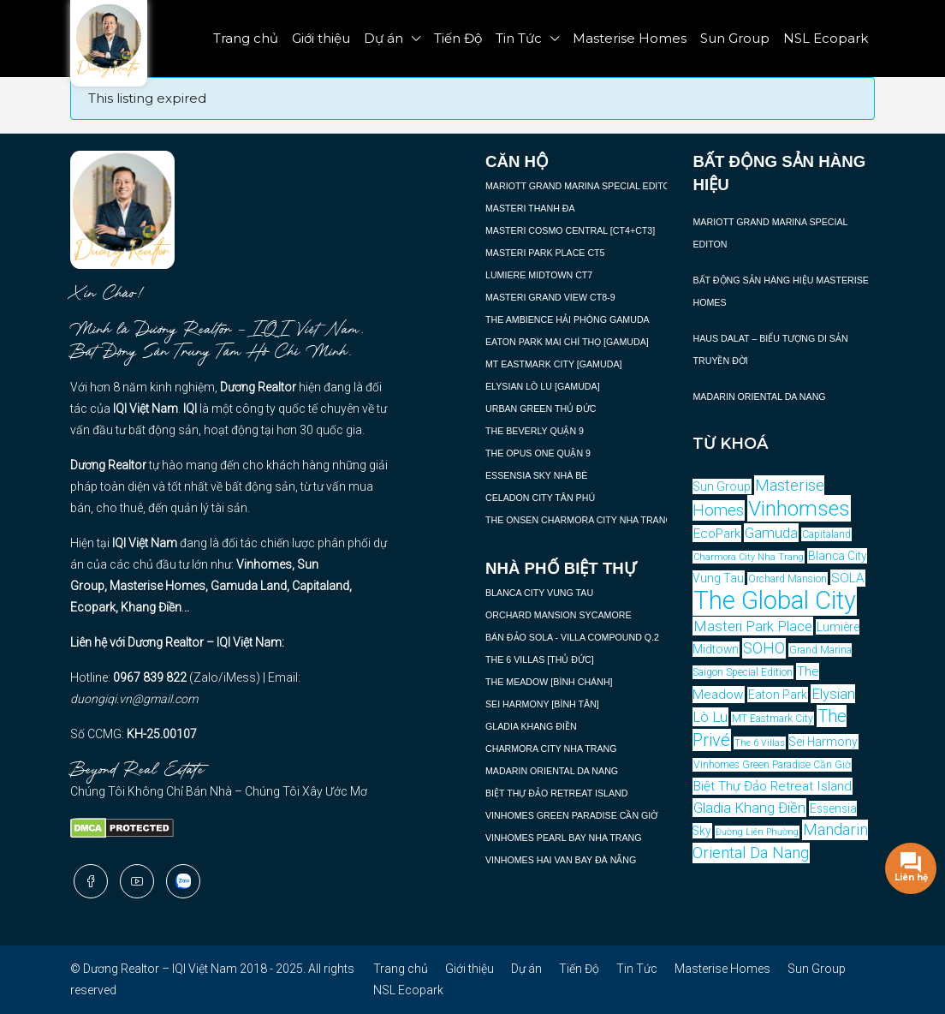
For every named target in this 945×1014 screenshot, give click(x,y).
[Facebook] (91, 881)
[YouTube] (137, 881)
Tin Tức (519, 38)
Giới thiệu (321, 38)
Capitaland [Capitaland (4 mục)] (826, 534)
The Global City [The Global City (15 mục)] (774, 600)
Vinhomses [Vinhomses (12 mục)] (799, 508)
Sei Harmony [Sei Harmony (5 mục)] (823, 742)
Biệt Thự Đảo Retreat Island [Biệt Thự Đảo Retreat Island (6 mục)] (772, 786)
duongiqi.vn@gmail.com (134, 699)
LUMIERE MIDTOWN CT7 (538, 275)
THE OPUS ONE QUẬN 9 (538, 453)
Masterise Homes (629, 38)
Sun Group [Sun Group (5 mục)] (722, 486)
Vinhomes (264, 564)
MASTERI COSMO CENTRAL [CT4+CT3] (570, 230)
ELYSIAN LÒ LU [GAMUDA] (542, 386)
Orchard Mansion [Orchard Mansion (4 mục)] (787, 579)
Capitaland (320, 586)
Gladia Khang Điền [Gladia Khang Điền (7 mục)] (749, 807)
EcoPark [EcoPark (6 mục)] (716, 533)
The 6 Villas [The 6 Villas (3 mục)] (759, 743)
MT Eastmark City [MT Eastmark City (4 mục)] (772, 719)
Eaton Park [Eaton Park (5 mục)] (777, 694)
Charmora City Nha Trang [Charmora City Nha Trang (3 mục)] (748, 557)
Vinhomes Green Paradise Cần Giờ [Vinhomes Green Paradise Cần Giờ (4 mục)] (772, 765)
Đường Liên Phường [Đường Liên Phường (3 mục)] (757, 832)
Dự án (383, 38)
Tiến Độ (458, 38)
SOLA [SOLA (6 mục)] (848, 578)
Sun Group (735, 38)
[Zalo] (183, 881)
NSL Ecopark (825, 38)
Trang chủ (245, 38)
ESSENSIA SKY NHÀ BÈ (536, 475)
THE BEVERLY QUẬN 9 (534, 431)
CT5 (594, 253)
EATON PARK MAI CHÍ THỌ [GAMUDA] (567, 342)
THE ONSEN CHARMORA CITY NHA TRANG (579, 520)
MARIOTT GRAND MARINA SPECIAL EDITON (581, 186)
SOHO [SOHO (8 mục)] (764, 648)
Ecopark (93, 607)
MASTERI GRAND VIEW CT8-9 (550, 297)
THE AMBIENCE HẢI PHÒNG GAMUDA (567, 319)
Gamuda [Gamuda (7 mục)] (771, 532)
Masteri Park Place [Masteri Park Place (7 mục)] (752, 626)
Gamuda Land (249, 586)
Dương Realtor (258, 387)
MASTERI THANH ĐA (530, 208)
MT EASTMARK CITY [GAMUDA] (553, 364)
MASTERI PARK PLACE (535, 253)
